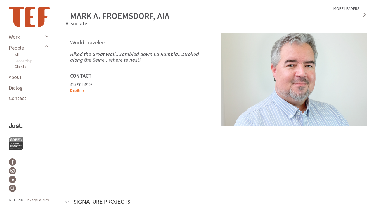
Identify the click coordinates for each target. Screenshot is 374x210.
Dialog (16, 88)
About (15, 77)
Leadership (23, 61)
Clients (20, 66)
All (17, 55)
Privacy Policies (37, 200)
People (16, 48)
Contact (17, 98)
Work (14, 37)
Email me (77, 90)
